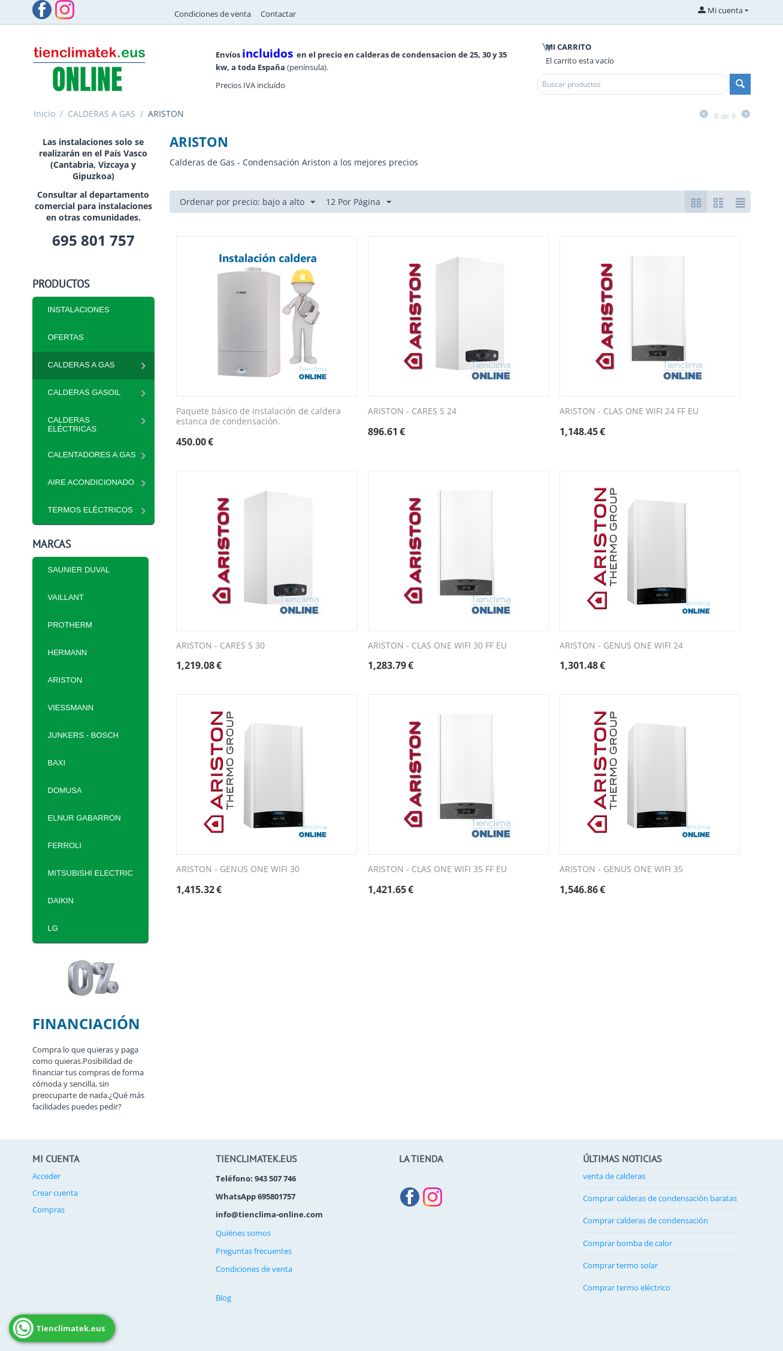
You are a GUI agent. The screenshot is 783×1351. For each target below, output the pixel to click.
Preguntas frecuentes (254, 1251)
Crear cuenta (55, 1192)
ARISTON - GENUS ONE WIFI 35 (621, 869)
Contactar (278, 13)
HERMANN (67, 652)
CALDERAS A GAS (101, 113)
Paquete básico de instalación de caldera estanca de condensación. (258, 416)
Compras (48, 1209)
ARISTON (65, 680)
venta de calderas (614, 1176)
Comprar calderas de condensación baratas (660, 1198)
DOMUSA (65, 790)
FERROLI (64, 845)
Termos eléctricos (90, 509)
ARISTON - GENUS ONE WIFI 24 (621, 646)
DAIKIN (61, 900)
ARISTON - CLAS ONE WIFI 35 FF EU (437, 869)
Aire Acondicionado (91, 482)
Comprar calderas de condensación (645, 1220)
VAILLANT (66, 597)
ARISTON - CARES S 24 (412, 411)
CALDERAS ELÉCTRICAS (72, 424)
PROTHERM (70, 624)
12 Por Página (358, 202)
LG (53, 928)
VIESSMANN (71, 707)
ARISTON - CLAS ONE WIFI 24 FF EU (629, 411)
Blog (223, 1297)
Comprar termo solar (620, 1265)
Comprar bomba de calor (627, 1243)
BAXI (57, 762)
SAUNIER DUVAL (79, 569)
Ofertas (66, 337)
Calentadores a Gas (92, 454)
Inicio (44, 113)
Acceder (46, 1176)
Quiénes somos (243, 1233)
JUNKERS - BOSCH (83, 735)
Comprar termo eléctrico (626, 1287)
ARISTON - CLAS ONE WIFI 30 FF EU (437, 646)
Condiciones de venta (212, 13)
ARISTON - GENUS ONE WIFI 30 (238, 869)
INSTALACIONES (79, 309)
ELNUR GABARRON (84, 817)
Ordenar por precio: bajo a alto (247, 202)
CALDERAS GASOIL (84, 392)
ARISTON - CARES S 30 (220, 646)
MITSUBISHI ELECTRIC (90, 872)
